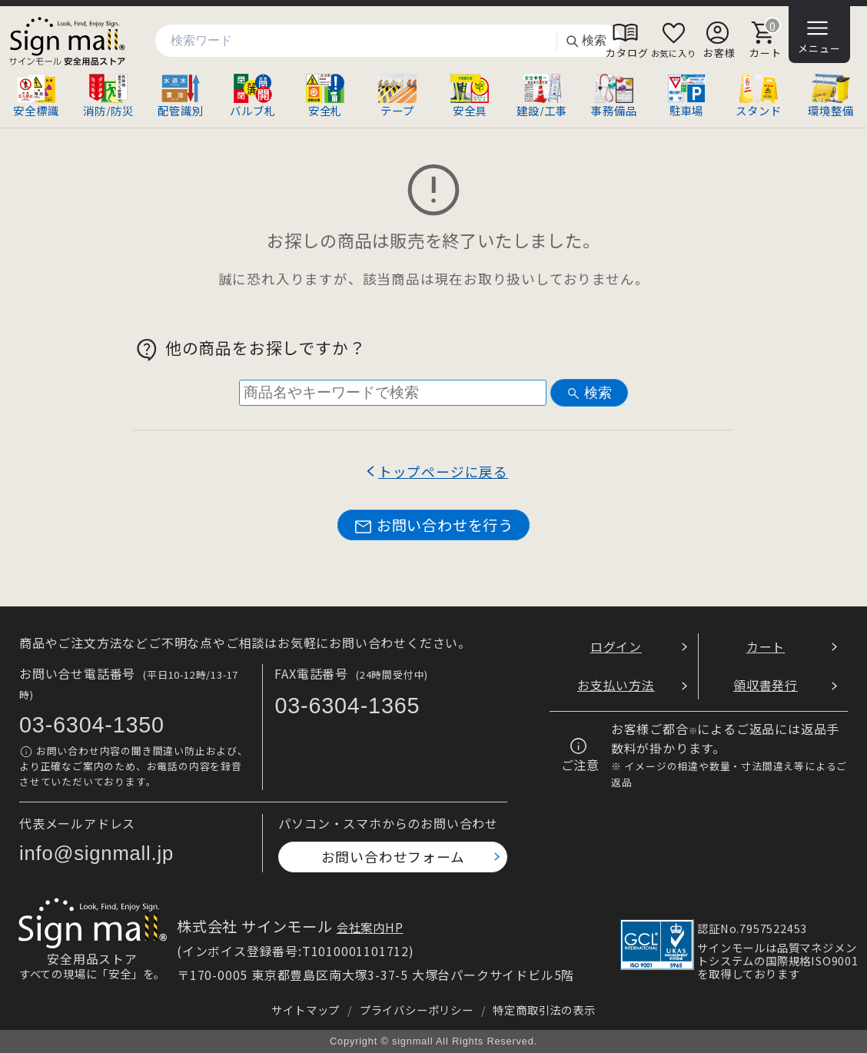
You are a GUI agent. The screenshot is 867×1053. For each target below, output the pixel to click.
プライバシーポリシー (416, 1010)
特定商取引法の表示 (544, 1010)
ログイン (616, 646)
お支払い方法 (616, 685)
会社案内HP (370, 926)
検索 (585, 41)
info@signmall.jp (96, 853)
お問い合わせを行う (433, 525)
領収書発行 (765, 685)
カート (765, 646)
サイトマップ (305, 1010)
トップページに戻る (443, 471)
